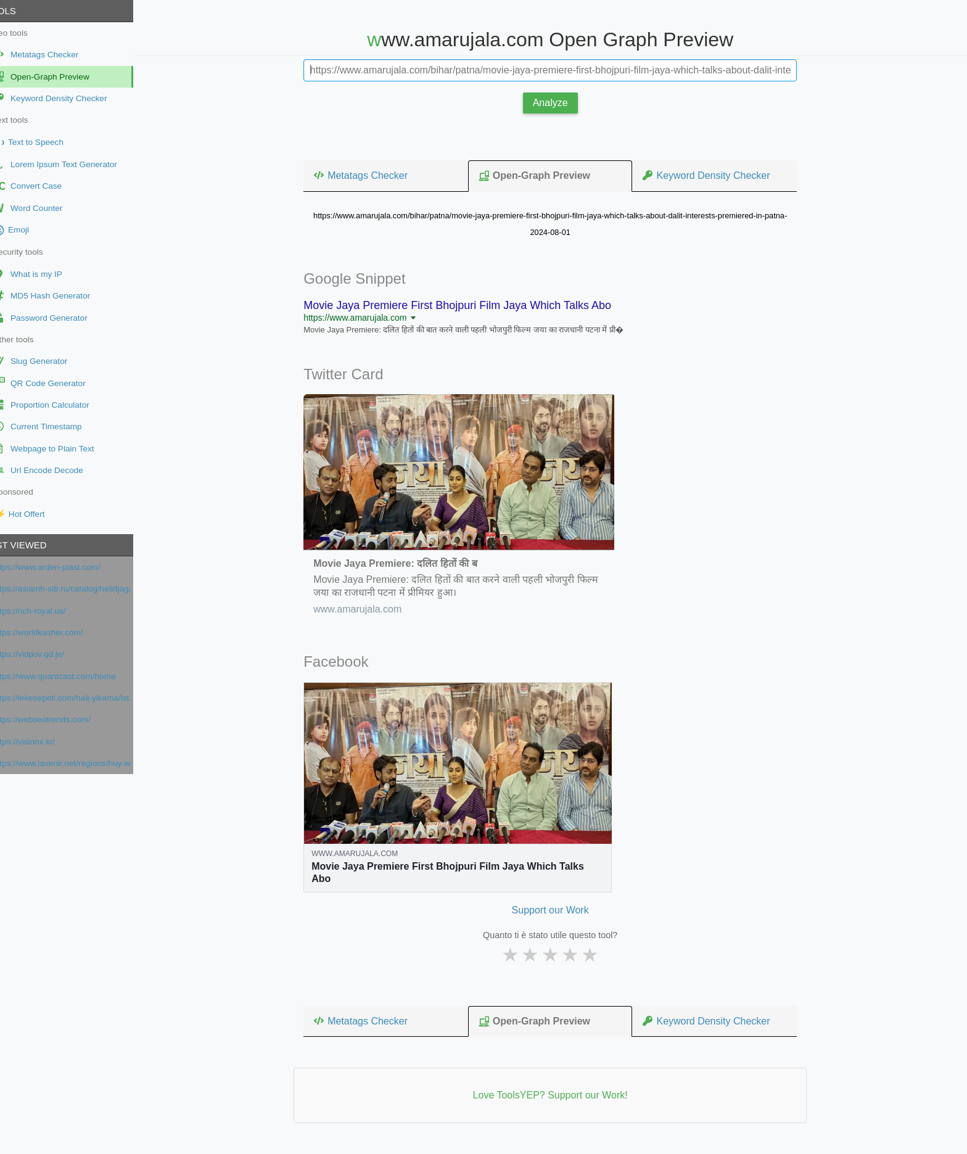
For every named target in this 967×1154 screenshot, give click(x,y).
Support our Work (560, 910)
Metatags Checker (370, 175)
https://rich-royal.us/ (50, 611)
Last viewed (36, 545)
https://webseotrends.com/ (63, 719)
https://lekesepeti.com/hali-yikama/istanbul (82, 698)
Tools (21, 11)
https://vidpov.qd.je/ (49, 654)
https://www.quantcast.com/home (75, 676)
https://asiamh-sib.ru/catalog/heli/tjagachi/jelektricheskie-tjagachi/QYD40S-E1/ (82, 588)
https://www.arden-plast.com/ (67, 567)
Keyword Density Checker (716, 175)
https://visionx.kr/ (45, 741)
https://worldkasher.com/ (59, 632)
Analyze (560, 102)
